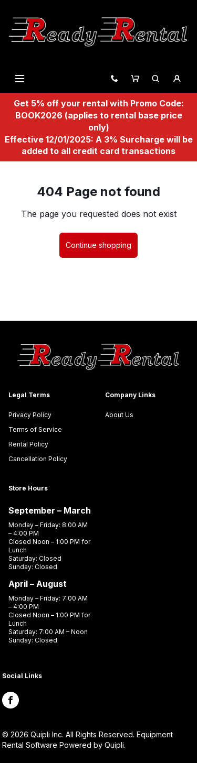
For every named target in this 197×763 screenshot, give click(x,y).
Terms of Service (35, 429)
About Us (119, 415)
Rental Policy (28, 444)
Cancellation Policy (37, 459)
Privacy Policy (29, 415)
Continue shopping (98, 245)
